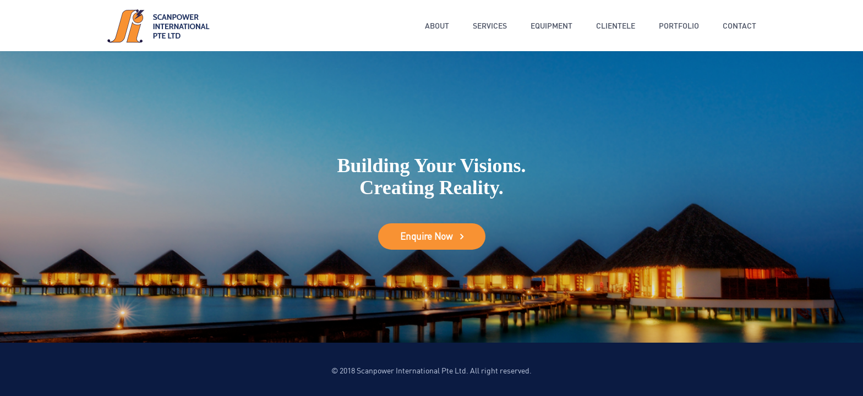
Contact (739, 25)
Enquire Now (426, 236)
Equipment (551, 25)
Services (490, 25)
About (437, 25)
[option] (431, 197)
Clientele (615, 25)
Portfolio (679, 25)
